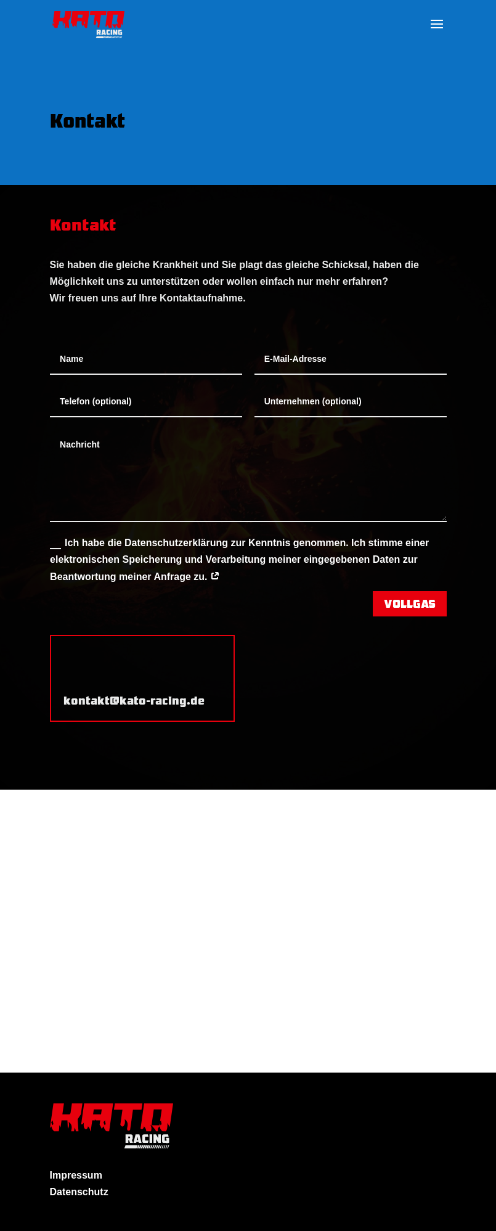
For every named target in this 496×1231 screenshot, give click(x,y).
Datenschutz (79, 1192)
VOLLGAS (410, 603)
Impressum (76, 1175)
